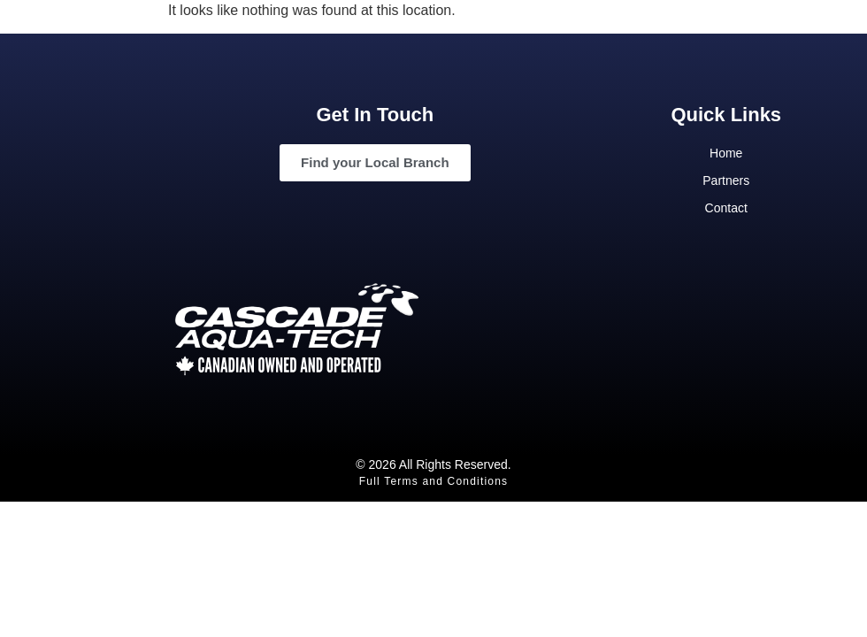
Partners (725, 180)
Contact (726, 208)
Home (726, 153)
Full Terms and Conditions (434, 481)
